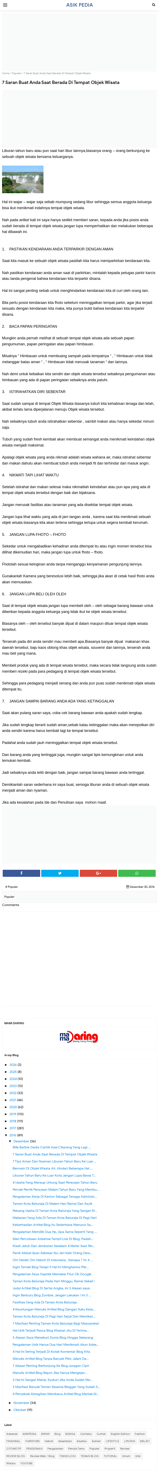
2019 (13, 1114)
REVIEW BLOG (15, 1456)
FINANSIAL (13, 1441)
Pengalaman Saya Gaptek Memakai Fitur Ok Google (52, 1274)
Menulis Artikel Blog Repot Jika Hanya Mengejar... (50, 1373)
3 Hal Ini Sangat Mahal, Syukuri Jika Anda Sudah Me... (53, 1380)
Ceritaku (86, 1434)
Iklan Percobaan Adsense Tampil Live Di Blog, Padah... (53, 1239)
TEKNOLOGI (67, 1456)
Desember (21, 1141)
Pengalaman (55, 1448)
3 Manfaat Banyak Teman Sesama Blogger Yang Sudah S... (56, 1387)
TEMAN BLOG (90, 1456)
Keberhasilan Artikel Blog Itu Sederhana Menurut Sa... (53, 1225)
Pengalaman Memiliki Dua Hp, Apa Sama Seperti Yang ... (55, 1232)
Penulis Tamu (76, 1448)
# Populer (11, 887)
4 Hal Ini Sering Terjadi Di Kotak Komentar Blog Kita (51, 1352)
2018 (13, 1121)
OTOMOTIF (13, 1448)
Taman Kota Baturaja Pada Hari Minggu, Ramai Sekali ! (54, 1281)
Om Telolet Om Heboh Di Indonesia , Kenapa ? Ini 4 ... (53, 1260)
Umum (126, 1456)
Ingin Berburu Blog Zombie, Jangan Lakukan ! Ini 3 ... (52, 1295)
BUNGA (70, 1434)
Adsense (12, 1434)
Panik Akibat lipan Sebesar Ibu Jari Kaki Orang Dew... (52, 1253)
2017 (13, 1128)
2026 (14, 1065)
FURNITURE (32, 1441)
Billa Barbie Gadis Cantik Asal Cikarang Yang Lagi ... (52, 1147)
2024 (14, 1079)
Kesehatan (65, 1441)
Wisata (10, 1463)
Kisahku (82, 1441)
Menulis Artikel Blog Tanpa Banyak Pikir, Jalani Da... (51, 1359)
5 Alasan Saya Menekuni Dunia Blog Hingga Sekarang (53, 1338)
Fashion (140, 1434)
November (21, 1403)
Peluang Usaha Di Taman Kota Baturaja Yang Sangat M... (55, 1211)
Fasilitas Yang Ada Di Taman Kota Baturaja (45, 1302)
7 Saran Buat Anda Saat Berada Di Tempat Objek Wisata (55, 1154)
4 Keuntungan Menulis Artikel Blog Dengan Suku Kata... (54, 1309)
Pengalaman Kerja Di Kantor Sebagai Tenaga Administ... (55, 1197)
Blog (57, 1434)
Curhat (101, 1434)
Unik (138, 1456)
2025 (14, 1072)
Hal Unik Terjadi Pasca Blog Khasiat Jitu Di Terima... (51, 1330)
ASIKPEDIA (29, 1434)
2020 (14, 1107)
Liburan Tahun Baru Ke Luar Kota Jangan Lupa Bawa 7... (54, 1175)
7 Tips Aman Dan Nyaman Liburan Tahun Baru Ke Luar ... (54, 1161)
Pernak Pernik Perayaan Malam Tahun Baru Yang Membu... (56, 1190)
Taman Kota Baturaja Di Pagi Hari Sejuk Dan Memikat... (54, 1316)
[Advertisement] (79, 42)
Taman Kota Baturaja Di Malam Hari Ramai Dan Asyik (52, 1204)
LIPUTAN (129, 1441)
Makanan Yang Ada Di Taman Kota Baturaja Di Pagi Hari (55, 1218)
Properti (110, 1448)
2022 (13, 1093)
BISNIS (45, 1434)
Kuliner (96, 1441)
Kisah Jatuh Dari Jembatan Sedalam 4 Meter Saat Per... (54, 1246)
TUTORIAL (110, 1456)
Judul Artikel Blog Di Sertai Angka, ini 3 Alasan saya (51, 1288)
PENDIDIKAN (34, 1448)
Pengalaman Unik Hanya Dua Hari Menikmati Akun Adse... (56, 1345)
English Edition (120, 1434)
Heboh (49, 1441)
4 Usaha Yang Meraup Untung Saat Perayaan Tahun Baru (55, 1182)
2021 (13, 1100)
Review (125, 1448)
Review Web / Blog (42, 1456)
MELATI (144, 1441)
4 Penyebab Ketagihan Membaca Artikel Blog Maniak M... (56, 1394)
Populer (94, 1448)
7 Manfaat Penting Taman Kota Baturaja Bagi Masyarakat (56, 1323)
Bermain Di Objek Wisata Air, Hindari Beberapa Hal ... (53, 1168)
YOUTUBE (26, 1463)
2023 (14, 1086)
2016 (13, 1135)
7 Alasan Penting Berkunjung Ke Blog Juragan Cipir (51, 1366)
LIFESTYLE (112, 1441)
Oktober (20, 1410)
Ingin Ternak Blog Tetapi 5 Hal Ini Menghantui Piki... (51, 1267)
